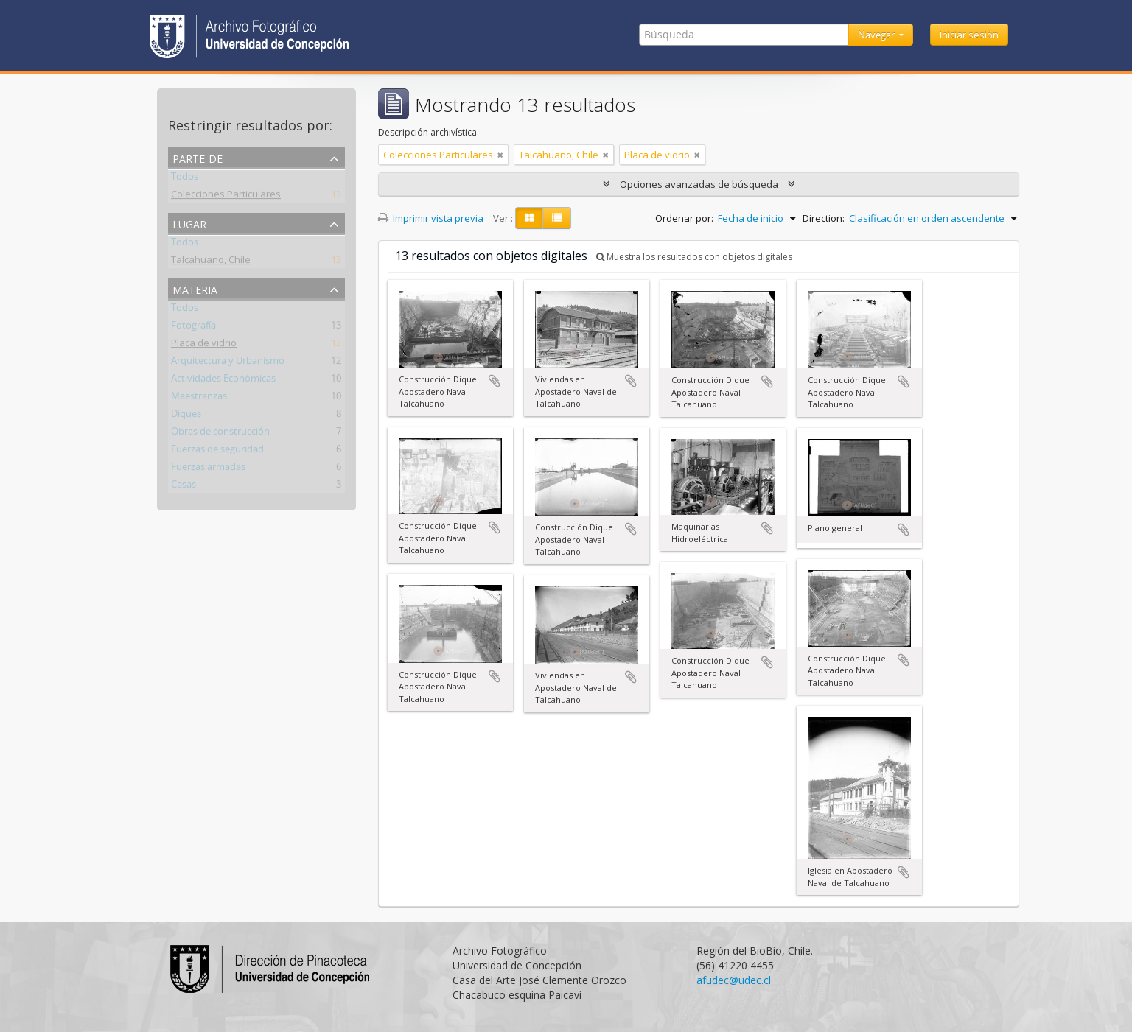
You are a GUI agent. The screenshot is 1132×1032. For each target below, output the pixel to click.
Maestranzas (199, 398)
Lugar (189, 223)
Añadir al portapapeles (494, 380)
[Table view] (556, 218)
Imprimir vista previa (430, 218)
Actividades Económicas (223, 380)
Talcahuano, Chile (211, 262)
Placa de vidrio (204, 345)
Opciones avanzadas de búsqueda (699, 184)
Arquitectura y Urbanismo (227, 363)
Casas (183, 487)
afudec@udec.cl (733, 980)
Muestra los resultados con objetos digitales (694, 256)
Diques (186, 416)
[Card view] (529, 218)
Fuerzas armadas (208, 469)
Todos (184, 179)
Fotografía (193, 327)
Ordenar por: (684, 218)
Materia (194, 288)
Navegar (877, 34)
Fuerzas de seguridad (217, 451)
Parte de (197, 157)
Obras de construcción (220, 433)
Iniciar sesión (969, 34)
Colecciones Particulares (226, 196)
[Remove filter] (500, 154)
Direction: (824, 218)
